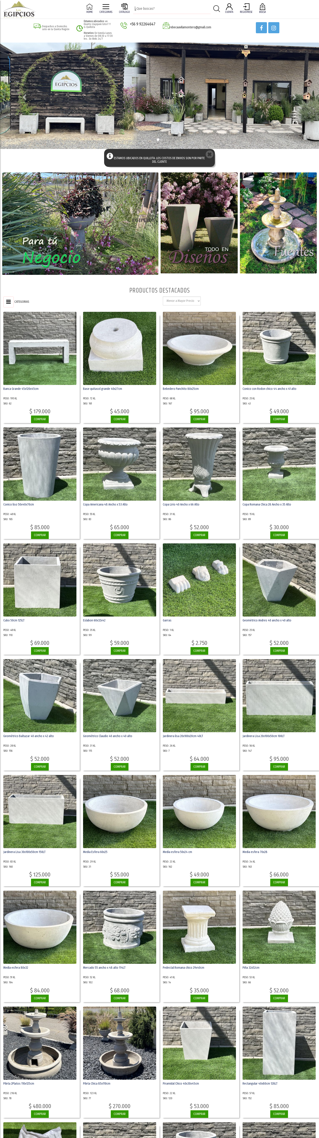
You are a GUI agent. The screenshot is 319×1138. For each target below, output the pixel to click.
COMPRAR (40, 419)
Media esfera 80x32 (15, 968)
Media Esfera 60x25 (95, 852)
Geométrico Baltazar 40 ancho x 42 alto (28, 736)
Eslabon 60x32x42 (94, 620)
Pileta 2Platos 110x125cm (18, 1083)
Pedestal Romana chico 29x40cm (183, 968)
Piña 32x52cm (251, 968)
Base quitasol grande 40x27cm (102, 389)
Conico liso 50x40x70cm (18, 504)
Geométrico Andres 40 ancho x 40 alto (267, 620)
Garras (167, 620)
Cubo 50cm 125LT (14, 620)
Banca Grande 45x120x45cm (21, 389)
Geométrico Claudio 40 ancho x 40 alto (107, 736)
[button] (261, 27)
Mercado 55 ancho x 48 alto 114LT (104, 968)
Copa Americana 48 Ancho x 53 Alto (105, 504)
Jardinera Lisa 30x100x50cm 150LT (24, 852)
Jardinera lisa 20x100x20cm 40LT (183, 736)
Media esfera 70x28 (255, 852)
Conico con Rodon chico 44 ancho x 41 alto (269, 389)
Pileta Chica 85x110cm (96, 1083)
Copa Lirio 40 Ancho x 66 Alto (181, 504)
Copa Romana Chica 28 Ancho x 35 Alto (267, 504)
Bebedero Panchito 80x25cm (181, 389)
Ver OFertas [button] (119, 133)
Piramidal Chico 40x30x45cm (181, 1083)
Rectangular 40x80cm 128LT (260, 1083)
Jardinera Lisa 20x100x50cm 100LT (264, 736)
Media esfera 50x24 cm (177, 852)
